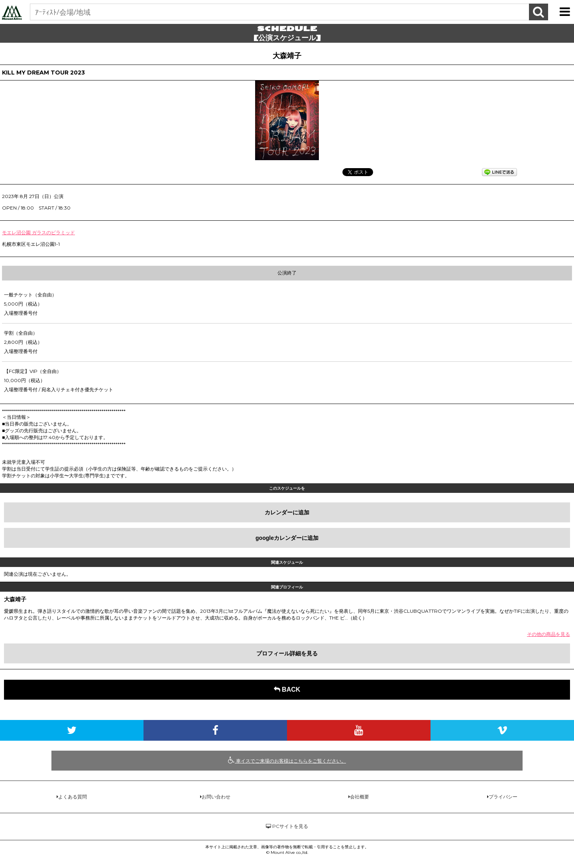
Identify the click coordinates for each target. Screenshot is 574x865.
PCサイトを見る (287, 826)
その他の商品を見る (548, 634)
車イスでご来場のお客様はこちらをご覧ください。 (287, 760)
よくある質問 (72, 797)
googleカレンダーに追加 (287, 538)
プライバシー (503, 797)
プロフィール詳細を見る (287, 653)
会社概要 (359, 797)
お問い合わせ (216, 797)
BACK (287, 689)
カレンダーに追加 (287, 512)
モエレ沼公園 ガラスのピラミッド (38, 232)
